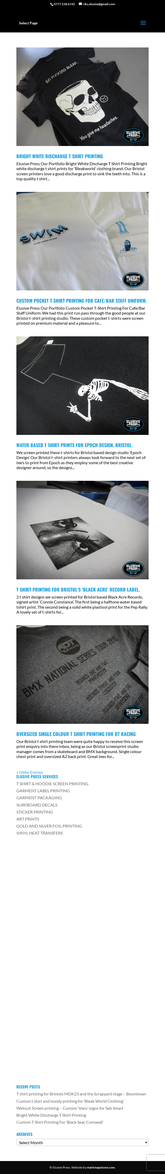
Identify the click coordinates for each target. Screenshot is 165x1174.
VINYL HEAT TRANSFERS (39, 832)
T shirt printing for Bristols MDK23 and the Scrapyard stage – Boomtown (81, 1093)
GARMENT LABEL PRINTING (43, 790)
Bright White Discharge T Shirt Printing (59, 156)
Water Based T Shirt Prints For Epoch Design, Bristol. (74, 445)
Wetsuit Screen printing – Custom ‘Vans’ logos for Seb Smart (69, 1108)
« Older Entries (29, 772)
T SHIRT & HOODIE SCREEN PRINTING (52, 783)
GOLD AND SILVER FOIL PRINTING (49, 825)
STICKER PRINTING (34, 811)
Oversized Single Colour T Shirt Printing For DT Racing (76, 734)
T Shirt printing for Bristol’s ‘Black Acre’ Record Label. (78, 589)
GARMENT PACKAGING (39, 797)
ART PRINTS (27, 818)
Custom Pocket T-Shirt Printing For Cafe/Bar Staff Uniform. (81, 300)
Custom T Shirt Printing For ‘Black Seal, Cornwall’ (59, 1122)
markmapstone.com (101, 1167)
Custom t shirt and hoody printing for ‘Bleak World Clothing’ (70, 1101)
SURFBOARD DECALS (36, 804)
